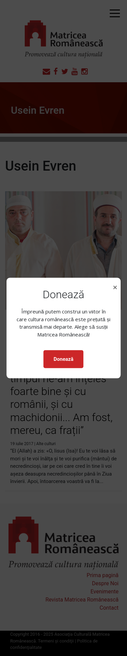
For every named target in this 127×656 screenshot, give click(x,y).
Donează (63, 359)
